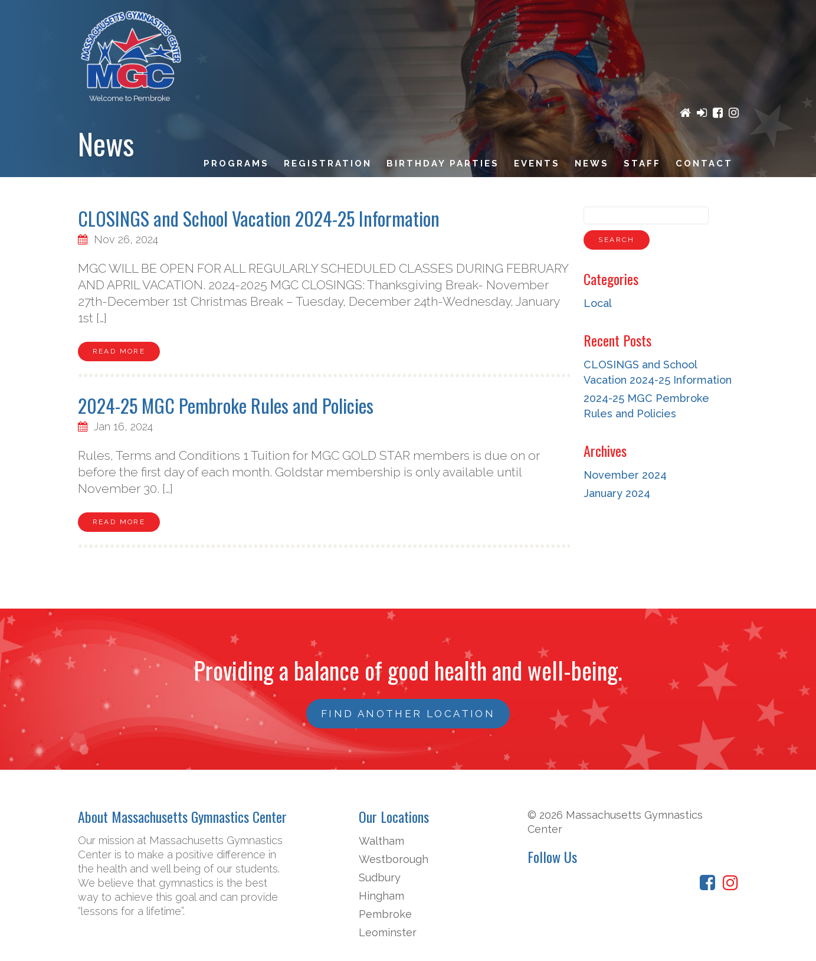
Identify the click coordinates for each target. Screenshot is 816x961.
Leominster (388, 932)
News (592, 163)
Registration (328, 163)
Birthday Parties (442, 163)
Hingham (381, 896)
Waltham (381, 841)
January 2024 (617, 493)
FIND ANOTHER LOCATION (408, 714)
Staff (642, 163)
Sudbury (380, 877)
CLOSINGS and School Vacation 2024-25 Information (259, 218)
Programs (236, 163)
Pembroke (385, 914)
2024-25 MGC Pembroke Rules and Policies (225, 405)
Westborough (393, 859)
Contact (704, 163)
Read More (119, 351)
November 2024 (625, 475)
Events (537, 163)
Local (598, 303)
